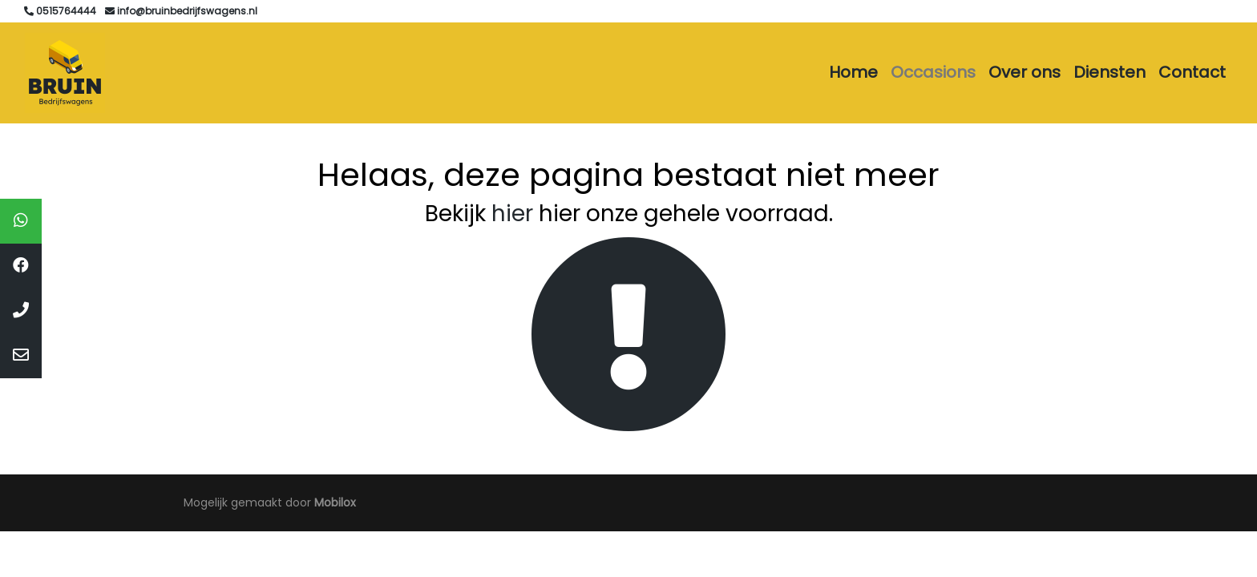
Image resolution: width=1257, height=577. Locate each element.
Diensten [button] (1109, 72)
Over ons (1024, 72)
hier (512, 213)
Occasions (933, 72)
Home (853, 72)
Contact (1192, 72)
